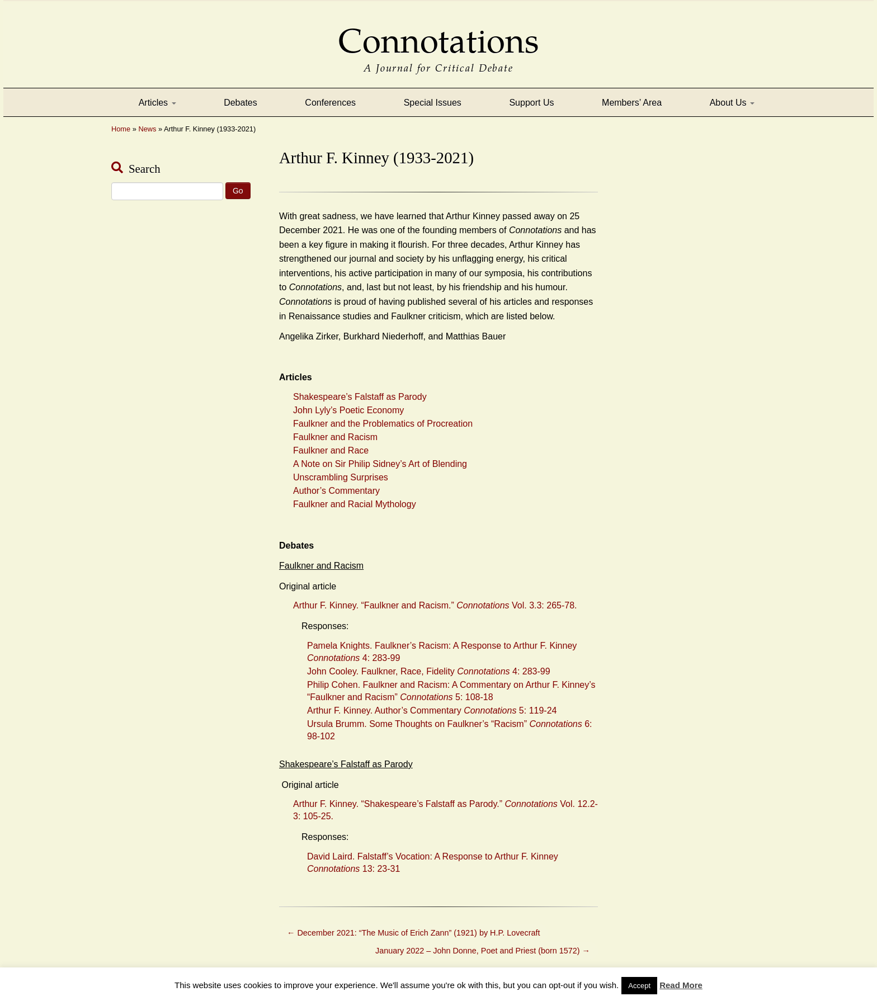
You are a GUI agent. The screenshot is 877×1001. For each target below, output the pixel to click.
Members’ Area (632, 102)
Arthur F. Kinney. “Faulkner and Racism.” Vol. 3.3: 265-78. (435, 605)
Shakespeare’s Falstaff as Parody (360, 397)
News (147, 129)
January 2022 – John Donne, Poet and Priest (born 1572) (482, 950)
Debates (240, 102)
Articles (157, 102)
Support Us (531, 102)
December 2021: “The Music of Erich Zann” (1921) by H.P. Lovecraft (413, 932)
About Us (732, 102)
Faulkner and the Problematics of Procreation (383, 423)
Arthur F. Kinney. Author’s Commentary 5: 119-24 (432, 710)
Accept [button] (639, 985)
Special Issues (432, 102)
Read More (680, 985)
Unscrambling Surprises (340, 477)
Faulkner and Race (331, 450)
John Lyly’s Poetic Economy (348, 410)
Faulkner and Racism (335, 437)
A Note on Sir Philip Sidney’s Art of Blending (380, 464)
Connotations (438, 33)
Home (120, 129)
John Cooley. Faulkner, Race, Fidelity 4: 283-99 (428, 671)
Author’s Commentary (336, 490)
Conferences (330, 102)
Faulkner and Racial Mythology (354, 504)
